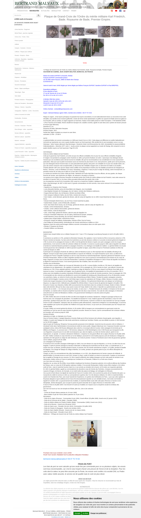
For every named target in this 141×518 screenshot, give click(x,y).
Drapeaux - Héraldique (20, 77)
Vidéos (17, 177)
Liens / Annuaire (19, 166)
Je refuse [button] (85, 513)
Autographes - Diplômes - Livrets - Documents (27, 110)
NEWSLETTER (56, 11)
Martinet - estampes (20, 140)
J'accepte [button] (77, 513)
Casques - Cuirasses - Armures (23, 48)
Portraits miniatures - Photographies (24, 99)
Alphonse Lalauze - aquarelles (22, 136)
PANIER (73, 11)
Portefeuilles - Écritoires (21, 118)
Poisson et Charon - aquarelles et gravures (26, 148)
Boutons (17, 64)
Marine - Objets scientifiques (22, 88)
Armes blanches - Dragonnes (22, 29)
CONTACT (66, 11)
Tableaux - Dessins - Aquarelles (23, 107)
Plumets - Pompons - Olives (22, 55)
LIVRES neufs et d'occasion (23, 19)
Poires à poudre (19, 40)
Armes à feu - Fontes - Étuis (22, 37)
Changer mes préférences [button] (98, 513)
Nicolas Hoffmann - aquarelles (22, 133)
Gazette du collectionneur (22, 170)
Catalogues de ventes (21, 185)
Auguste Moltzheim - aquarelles (23, 144)
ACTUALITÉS (45, 11)
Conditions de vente (57, 517)
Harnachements (19, 122)
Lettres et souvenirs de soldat (22, 114)
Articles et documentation (22, 181)
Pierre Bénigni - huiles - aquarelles (24, 129)
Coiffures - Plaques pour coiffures (23, 51)
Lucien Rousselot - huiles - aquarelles (24, 151)
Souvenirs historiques (20, 84)
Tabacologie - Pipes (20, 92)
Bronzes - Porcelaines (20, 81)
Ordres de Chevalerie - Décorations (24, 103)
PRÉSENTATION (22, 11)
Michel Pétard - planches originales (24, 33)
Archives (17, 173)
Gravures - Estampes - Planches (23, 125)
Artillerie (17, 44)
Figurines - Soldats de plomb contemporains (26, 160)
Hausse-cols (18, 73)
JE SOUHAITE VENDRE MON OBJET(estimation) (26, 23)
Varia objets (18, 96)
